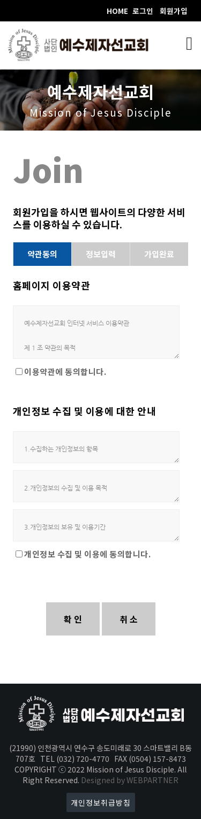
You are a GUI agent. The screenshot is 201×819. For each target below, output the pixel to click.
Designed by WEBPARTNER (129, 780)
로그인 (142, 10)
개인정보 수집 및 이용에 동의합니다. (87, 554)
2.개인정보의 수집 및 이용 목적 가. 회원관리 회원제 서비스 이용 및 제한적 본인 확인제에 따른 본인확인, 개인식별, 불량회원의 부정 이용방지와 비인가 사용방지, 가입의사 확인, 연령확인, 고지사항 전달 (96, 486)
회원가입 (174, 10)
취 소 (129, 619)
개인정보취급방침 (101, 802)
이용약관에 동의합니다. (65, 372)
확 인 (73, 619)
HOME (117, 10)
